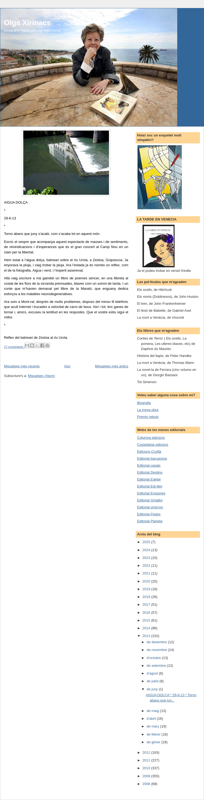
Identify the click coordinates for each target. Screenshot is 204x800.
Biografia (144, 403)
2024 (146, 550)
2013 (146, 636)
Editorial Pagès (148, 514)
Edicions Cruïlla (149, 451)
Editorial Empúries (151, 493)
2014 (146, 628)
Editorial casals (148, 465)
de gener (154, 742)
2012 (146, 753)
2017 (146, 605)
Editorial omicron (150, 507)
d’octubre (154, 658)
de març (153, 726)
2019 (146, 589)
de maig (153, 711)
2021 (146, 573)
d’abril (152, 719)
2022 (146, 565)
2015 (146, 620)
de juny (153, 689)
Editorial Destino (150, 472)
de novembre (157, 650)
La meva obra (147, 410)
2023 (146, 558)
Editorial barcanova (152, 458)
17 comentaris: (14, 346)
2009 (146, 776)
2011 (146, 760)
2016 (146, 613)
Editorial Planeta (150, 521)
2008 (146, 784)
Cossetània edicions (152, 445)
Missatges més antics (111, 366)
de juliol (153, 681)
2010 (146, 768)
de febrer (154, 734)
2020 (146, 581)
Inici (67, 366)
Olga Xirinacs (27, 22)
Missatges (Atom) (41, 376)
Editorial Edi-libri (149, 486)
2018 (146, 597)
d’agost (153, 673)
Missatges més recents (22, 366)
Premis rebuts (147, 417)
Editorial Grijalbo (150, 500)
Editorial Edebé (149, 479)
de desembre (157, 642)
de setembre (157, 666)
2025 (146, 542)
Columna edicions (151, 438)
